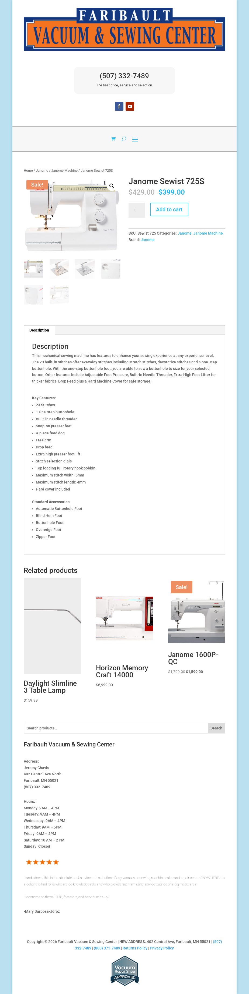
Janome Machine (64, 170)
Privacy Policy (162, 948)
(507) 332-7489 (124, 76)
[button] (112, 186)
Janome (42, 170)
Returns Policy (135, 948)
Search (216, 728)
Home (28, 170)
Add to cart (169, 209)
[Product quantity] (137, 210)
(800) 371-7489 (107, 948)
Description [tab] (39, 330)
